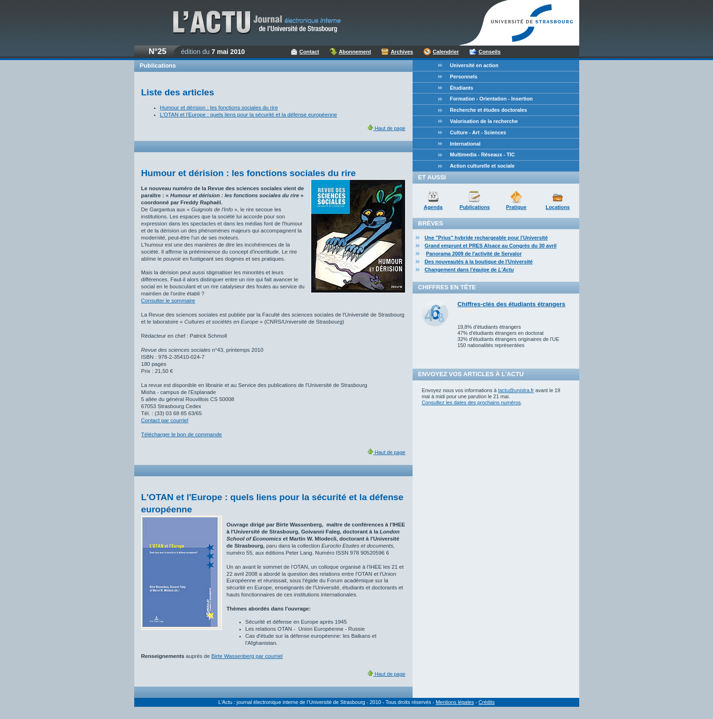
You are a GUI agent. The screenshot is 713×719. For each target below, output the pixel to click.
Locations (558, 207)
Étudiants (462, 88)
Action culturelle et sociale (482, 166)
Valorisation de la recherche (484, 121)
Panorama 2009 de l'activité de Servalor (474, 253)
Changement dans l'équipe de (469, 269)
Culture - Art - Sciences (478, 132)
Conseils (490, 51)
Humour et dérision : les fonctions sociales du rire (219, 107)
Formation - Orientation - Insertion (491, 98)
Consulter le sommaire (168, 300)
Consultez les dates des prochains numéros (471, 402)
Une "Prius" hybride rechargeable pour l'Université (486, 237)
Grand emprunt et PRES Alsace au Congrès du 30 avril (491, 245)
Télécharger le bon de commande (181, 434)
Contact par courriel (165, 420)
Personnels (464, 76)
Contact (309, 51)
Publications (475, 207)
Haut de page (386, 128)
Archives (402, 51)
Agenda (433, 207)
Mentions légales (455, 702)
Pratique (516, 207)
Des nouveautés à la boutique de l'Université (479, 261)
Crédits (486, 702)
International (465, 144)
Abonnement (355, 51)
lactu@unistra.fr (516, 390)
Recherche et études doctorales (488, 110)
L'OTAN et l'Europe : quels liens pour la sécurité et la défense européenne (248, 114)
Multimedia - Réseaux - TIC (482, 154)
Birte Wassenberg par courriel (247, 656)
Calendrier (446, 51)
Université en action (474, 65)
